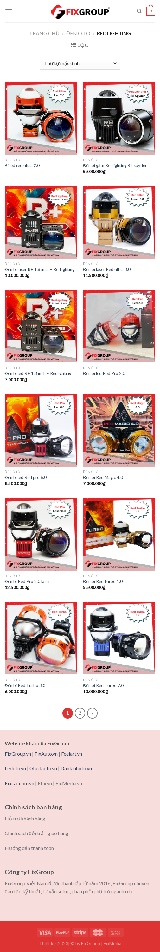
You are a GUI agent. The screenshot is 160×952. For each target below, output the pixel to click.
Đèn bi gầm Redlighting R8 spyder (115, 165)
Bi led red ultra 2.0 (22, 165)
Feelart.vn (71, 754)
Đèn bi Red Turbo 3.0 (25, 685)
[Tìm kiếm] (139, 11)
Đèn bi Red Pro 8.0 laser (27, 581)
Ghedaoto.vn (43, 768)
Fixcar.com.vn (19, 783)
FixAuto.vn (46, 754)
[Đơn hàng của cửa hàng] (80, 63)
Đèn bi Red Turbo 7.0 (103, 685)
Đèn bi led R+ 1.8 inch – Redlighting (38, 373)
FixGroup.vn (18, 754)
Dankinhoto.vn (76, 768)
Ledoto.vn (15, 768)
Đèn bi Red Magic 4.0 (103, 477)
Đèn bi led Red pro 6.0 (26, 477)
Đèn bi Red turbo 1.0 (103, 581)
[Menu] (8, 11)
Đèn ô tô (78, 33)
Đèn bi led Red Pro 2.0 (104, 373)
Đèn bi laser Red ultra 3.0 (107, 269)
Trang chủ (44, 33)
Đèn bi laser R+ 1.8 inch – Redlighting (39, 269)
